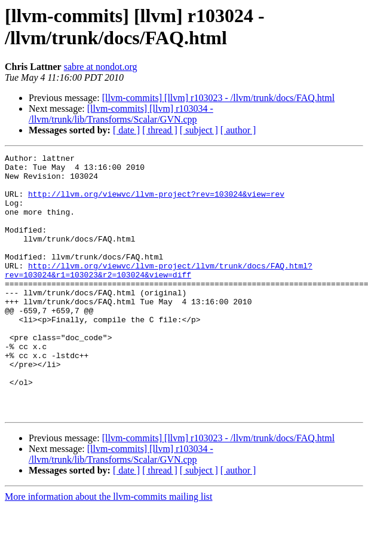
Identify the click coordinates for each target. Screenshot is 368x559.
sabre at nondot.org (100, 67)
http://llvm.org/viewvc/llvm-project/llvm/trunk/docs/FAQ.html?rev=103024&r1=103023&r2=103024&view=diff (158, 294)
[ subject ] (199, 130)
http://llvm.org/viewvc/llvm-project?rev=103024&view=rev (156, 202)
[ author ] (238, 130)
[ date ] (126, 130)
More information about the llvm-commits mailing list (109, 548)
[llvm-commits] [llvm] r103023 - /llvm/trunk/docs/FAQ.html (218, 98)
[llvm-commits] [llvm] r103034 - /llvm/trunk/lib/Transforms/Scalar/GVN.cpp (121, 113)
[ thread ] (159, 130)
